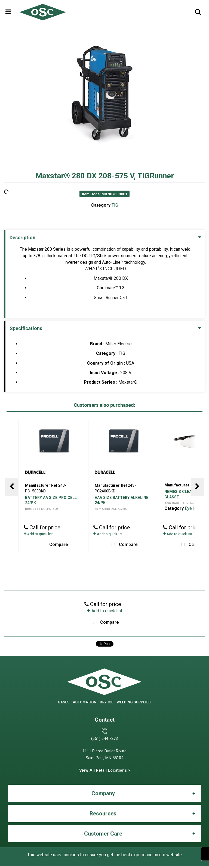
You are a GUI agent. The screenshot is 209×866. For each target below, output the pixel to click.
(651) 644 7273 (104, 738)
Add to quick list (38, 534)
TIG (115, 205)
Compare (53, 545)
